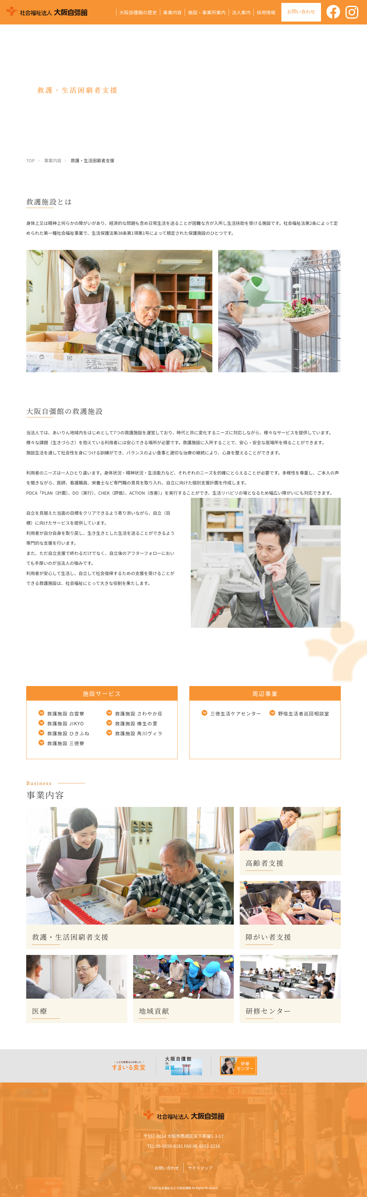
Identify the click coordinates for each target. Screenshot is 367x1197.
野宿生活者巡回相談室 (303, 713)
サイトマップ (200, 1168)
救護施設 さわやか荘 (139, 713)
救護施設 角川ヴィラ (139, 733)
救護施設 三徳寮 (65, 743)
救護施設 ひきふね (68, 733)
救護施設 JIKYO (65, 723)
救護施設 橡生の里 (136, 723)
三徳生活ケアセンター (236, 713)
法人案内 (241, 12)
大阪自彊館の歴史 (138, 12)
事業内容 (172, 12)
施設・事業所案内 (206, 12)
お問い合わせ (301, 11)
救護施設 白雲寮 (65, 713)
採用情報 (266, 12)
